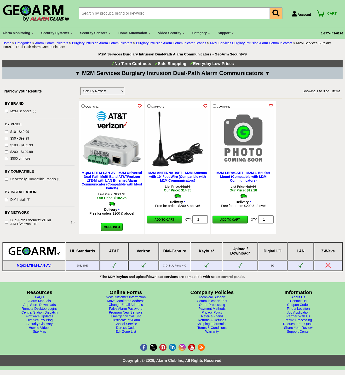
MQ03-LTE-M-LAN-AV (33, 265)
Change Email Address (126, 305)
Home (6, 43)
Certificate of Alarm (126, 320)
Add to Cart (164, 219)
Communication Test (212, 301)
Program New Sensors (126, 312)
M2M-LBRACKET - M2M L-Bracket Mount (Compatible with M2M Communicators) (243, 176)
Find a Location (298, 308)
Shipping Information (212, 324)
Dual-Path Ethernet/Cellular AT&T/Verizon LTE (40, 222)
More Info (112, 227)
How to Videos (39, 328)
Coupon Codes (298, 305)
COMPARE (89, 106)
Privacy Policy (211, 312)
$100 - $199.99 (19, 145)
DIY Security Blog (39, 320)
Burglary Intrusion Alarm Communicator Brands (171, 43)
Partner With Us (298, 316)
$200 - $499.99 (19, 152)
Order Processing (212, 305)
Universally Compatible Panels (33, 179)
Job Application (298, 312)
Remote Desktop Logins (39, 308)
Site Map (39, 331)
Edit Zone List (125, 331)
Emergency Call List (126, 316)
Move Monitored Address (125, 301)
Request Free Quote (298, 324)
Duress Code (126, 328)
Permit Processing (298, 320)
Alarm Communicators (51, 43)
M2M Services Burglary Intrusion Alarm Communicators (251, 43)
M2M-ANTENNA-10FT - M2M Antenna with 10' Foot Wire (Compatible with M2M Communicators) (177, 176)
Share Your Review (298, 328)
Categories (23, 43)
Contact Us (298, 301)
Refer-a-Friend (212, 316)
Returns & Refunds (212, 320)
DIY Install (17, 199)
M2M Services (20, 111)
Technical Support (212, 297)
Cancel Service (126, 324)
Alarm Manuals (39, 301)
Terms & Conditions (211, 328)
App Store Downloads (39, 305)
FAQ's (39, 297)
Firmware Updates (39, 316)
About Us (298, 297)
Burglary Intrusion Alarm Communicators (102, 43)
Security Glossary (39, 324)
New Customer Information (126, 297)
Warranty (212, 331)
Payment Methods (212, 308)
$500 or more (17, 158)
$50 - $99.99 (17, 138)
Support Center (298, 331)
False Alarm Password (125, 308)
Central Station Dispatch (40, 312)
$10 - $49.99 (17, 132)
